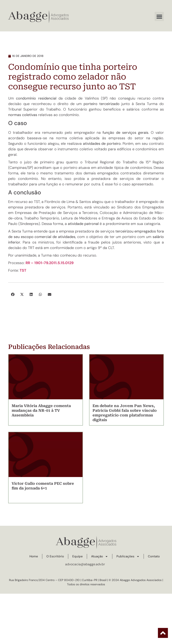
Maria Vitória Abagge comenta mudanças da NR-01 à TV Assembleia (41, 410)
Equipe (77, 556)
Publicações (128, 556)
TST (23, 270)
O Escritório (55, 556)
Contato (154, 556)
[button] (159, 16)
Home (33, 556)
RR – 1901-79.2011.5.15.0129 (50, 262)
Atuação (99, 556)
